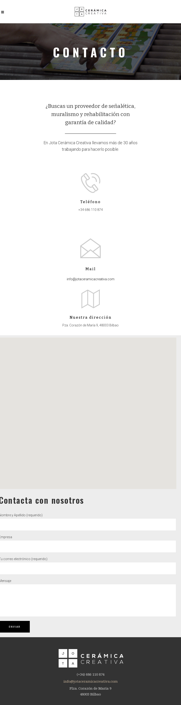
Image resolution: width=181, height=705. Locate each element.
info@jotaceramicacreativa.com (90, 279)
